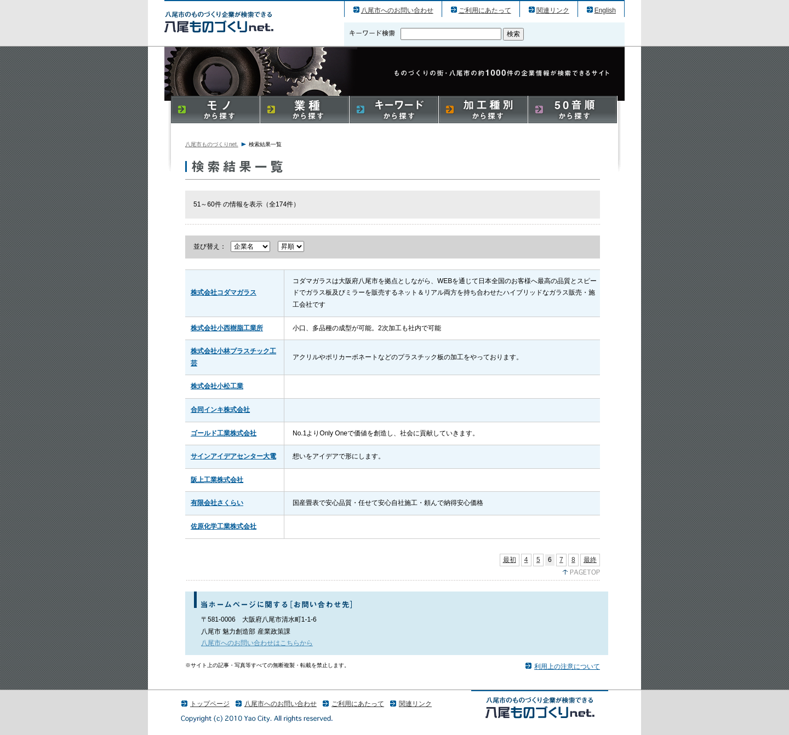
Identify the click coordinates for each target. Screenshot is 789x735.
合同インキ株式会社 (220, 410)
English (605, 10)
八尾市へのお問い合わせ (397, 10)
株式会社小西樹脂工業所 (227, 328)
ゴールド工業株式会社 (223, 433)
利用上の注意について (567, 666)
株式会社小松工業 (217, 386)
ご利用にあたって (485, 10)
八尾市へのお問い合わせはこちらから (257, 643)
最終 (590, 560)
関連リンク (552, 10)
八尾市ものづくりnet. (211, 144)
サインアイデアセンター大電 (233, 456)
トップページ (210, 704)
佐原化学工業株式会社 (223, 526)
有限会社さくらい (217, 503)
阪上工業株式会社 (217, 480)
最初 (509, 560)
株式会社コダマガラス (223, 292)
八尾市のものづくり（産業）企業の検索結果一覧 (218, 21)
